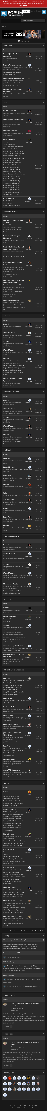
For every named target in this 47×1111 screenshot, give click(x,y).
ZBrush (6, 508)
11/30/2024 (28, 92)
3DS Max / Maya (9, 500)
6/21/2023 (28, 619)
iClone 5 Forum (8, 849)
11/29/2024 (28, 122)
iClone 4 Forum (8, 867)
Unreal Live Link (9, 467)
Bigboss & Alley (8, 292)
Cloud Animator (8, 698)
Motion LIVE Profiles (9, 365)
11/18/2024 (28, 502)
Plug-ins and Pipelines (11, 584)
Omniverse (7, 476)
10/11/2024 (28, 381)
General (6, 324)
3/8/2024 (28, 762)
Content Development (11, 300)
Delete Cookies (40, 931)
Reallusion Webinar (9, 74)
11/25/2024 (28, 461)
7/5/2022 (28, 701)
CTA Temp (6, 812)
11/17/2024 (28, 469)
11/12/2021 (28, 919)
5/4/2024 (28, 528)
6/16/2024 (28, 718)
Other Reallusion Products (13, 670)
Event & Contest (9, 139)
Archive (6, 783)
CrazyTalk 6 (6, 692)
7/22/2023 (28, 870)
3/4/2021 (28, 628)
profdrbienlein (7, 946)
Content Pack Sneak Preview (13, 78)
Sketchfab (6, 525)
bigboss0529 (33, 946)
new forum (23, 5)
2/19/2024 (28, 201)
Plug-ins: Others (14, 796)
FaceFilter (6, 746)
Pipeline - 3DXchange (10, 805)
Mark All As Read (29, 931)
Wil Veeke (6, 256)
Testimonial (17, 72)
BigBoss (12, 256)
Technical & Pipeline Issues (13, 646)
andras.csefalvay (15, 948)
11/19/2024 (28, 265)
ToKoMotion (13, 294)
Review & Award (8, 72)
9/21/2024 (28, 420)
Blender (6, 484)
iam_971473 (24, 946)
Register (39, 11)
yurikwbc (33, 948)
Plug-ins (6, 358)
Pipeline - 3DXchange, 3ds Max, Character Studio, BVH (13, 881)
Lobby (5, 102)
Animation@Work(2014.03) (11, 181)
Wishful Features (9, 350)
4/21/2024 (28, 586)
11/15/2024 (28, 556)
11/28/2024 (28, 547)
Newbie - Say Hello (10, 111)
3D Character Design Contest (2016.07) (11, 167)
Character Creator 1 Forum (13, 916)
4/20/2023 (28, 903)
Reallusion (7, 45)
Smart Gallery (8, 715)
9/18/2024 (28, 303)
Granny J (15, 274)
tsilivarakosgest (12, 944)
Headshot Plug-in (8, 441)
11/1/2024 (28, 249)
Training (6, 341)
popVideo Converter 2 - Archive (12, 742)
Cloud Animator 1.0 (9, 700)
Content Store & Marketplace (13, 119)
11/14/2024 (28, 428)
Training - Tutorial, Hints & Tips (12, 685)
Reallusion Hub (8, 707)
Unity (5, 493)
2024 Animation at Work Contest (13, 146)
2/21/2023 (28, 836)
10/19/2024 (28, 575)
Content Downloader (10, 724)
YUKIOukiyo (16, 946)
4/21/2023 (28, 735)
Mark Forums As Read (17, 931)
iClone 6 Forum (8, 834)
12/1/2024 (28, 133)
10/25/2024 (28, 81)
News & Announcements (12, 65)
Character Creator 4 (11, 392)
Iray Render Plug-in (14, 368)
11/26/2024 (28, 67)
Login (33, 11)
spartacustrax (26, 948)
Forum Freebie (8, 198)
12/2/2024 (28, 56)
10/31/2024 (28, 890)
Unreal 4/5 (6, 458)
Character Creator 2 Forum (13, 901)
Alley (17, 256)
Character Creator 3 (10, 887)
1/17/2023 (28, 727)
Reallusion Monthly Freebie (11, 205)
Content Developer (10, 212)
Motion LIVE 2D (8, 591)
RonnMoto (6, 948)
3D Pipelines (8, 450)
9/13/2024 (28, 657)
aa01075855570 (33, 944)
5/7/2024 (28, 812)
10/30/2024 (28, 113)
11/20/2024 (28, 352)
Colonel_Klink (7, 276)
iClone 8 (6, 316)
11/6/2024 (28, 478)
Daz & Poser (7, 517)
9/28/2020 (28, 772)
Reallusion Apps (9, 759)
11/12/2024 (28, 142)
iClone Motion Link (14, 593)
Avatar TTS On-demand (11, 770)
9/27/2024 (28, 283)
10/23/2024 (28, 238)
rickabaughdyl (22, 944)
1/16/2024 (28, 794)
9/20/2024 (28, 567)
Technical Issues (9, 333)
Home (4, 26)
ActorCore (7, 599)
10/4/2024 (28, 852)
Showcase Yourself (10, 131)
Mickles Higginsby (18, 1008)
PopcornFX (13, 372)
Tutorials (6, 625)
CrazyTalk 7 (15, 689)
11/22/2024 (28, 361)
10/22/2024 (28, 223)
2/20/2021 (28, 748)
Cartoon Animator (9, 809)
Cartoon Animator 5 (11, 536)
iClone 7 (6, 791)
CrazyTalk (6, 678)
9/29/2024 (28, 681)
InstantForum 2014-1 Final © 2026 (26, 1106)
